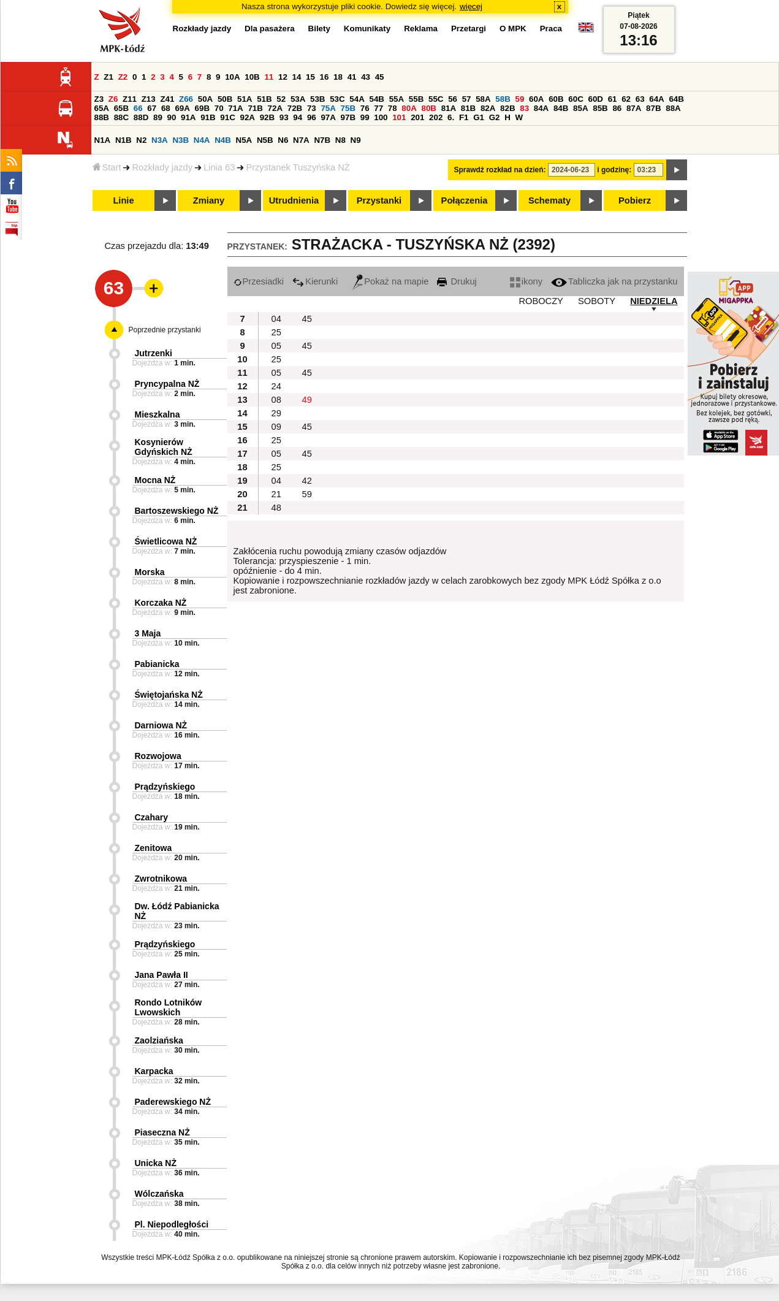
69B (202, 108)
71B (255, 108)
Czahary (151, 817)
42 (307, 481)
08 (276, 400)
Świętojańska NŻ (169, 695)
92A (247, 117)
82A (488, 108)
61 (612, 99)
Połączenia (464, 200)
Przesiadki (259, 281)
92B (267, 117)
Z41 (167, 99)
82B (507, 108)
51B (264, 99)
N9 (356, 140)
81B (468, 108)
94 (297, 117)
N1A (102, 140)
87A (633, 108)
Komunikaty (367, 28)
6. (450, 117)
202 (436, 117)
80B (428, 108)
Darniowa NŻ (161, 725)
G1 (478, 117)
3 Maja (148, 633)
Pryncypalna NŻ (167, 384)
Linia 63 (219, 167)
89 (157, 117)
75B (348, 108)
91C (227, 117)
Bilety (319, 28)
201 (417, 117)
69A (182, 108)
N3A (159, 140)
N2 (141, 140)
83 (524, 108)
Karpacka (154, 1071)
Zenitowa (153, 848)
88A (673, 108)
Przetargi (468, 28)
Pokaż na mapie (390, 281)
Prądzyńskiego (165, 787)
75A (328, 108)
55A (396, 99)
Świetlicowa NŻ (166, 541)
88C (121, 117)
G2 (494, 117)
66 (138, 108)
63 (640, 99)
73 (311, 108)
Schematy (549, 200)
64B (676, 99)
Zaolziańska (159, 1040)
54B (377, 99)
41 (352, 77)
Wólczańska (159, 1194)
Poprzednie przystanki (165, 330)
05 (276, 346)
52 (281, 99)
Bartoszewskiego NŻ (177, 511)
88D (141, 117)
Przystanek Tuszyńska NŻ (297, 167)
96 (311, 117)
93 (284, 117)
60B (556, 99)
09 (276, 427)
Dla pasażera (270, 28)
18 (338, 77)
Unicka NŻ (156, 1163)
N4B (223, 140)
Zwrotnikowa (161, 878)
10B (252, 77)
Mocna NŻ (155, 480)
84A (541, 108)
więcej (471, 6)
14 (297, 77)
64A (656, 99)
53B (317, 99)
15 (310, 77)
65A (101, 108)
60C (575, 99)
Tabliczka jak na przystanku (614, 281)
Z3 (99, 99)
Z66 (186, 99)
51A (244, 99)
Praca (551, 28)
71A (235, 108)
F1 (464, 117)
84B (560, 108)
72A (275, 108)
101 (399, 117)
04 (276, 319)
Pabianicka (157, 664)
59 (520, 99)
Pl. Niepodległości (172, 1224)
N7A (301, 140)
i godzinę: (614, 170)
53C (337, 99)
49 (307, 400)
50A (205, 99)
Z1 (108, 77)
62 (626, 99)
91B (207, 117)
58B (502, 99)
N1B (123, 140)
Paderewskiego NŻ (173, 1102)
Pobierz (634, 200)
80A (408, 108)
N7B (322, 140)
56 (452, 99)
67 (151, 108)
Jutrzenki (153, 353)
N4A (202, 140)
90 (172, 117)
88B (101, 117)
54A (356, 99)
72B (294, 108)
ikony (526, 281)
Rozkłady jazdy (162, 167)
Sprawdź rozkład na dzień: (500, 170)
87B (653, 108)
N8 (340, 140)
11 (268, 77)
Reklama (421, 28)
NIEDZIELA (653, 301)
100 (380, 117)
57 (466, 99)
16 (324, 77)
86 (616, 108)
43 (365, 77)
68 (165, 108)
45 (379, 77)
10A (232, 77)
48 (276, 508)
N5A (244, 140)
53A (298, 99)
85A (580, 108)
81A (448, 108)
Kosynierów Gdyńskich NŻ (163, 447)
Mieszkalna (157, 414)
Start (107, 167)
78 (392, 108)
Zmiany (208, 200)
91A (188, 117)
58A (483, 99)
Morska (150, 572)
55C (435, 99)
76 (365, 108)
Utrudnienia (294, 200)
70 (219, 108)
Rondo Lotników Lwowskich (168, 1007)
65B (121, 108)
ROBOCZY (541, 301)
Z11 (130, 99)
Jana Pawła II (161, 975)
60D (595, 99)
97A (328, 117)
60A (536, 99)
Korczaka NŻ (161, 603)
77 (378, 108)
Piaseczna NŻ (162, 1132)
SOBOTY (596, 301)
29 (276, 413)
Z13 (149, 99)
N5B (265, 140)
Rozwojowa (158, 756)
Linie (123, 200)
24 (276, 386)
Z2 (123, 77)
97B (348, 117)
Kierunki (315, 281)
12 (282, 77)
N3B (180, 140)
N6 (283, 140)
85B (600, 108)
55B (416, 99)
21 (276, 494)
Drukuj (456, 281)
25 (276, 332)
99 (365, 117)
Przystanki (379, 200)
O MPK (513, 28)
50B (225, 99)
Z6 (113, 99)
